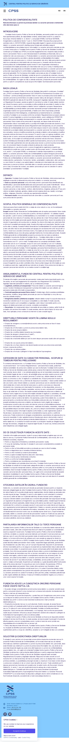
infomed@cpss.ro (16, 709)
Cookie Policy (26, 737)
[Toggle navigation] (4, 11)
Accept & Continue (19, 731)
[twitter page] (10, 714)
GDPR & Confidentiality (10, 737)
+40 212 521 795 (16, 707)
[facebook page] (5, 714)
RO (59, 11)
